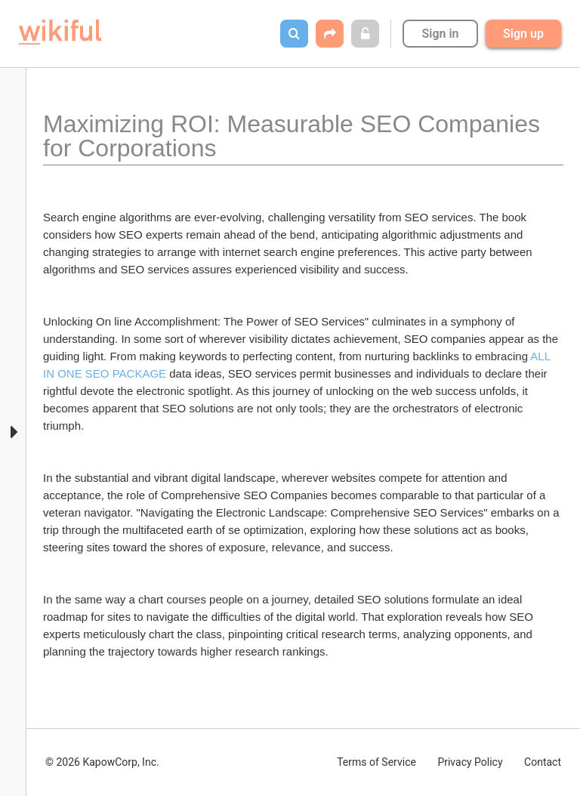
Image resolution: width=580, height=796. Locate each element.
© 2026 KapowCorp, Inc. (102, 762)
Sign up (523, 33)
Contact (542, 762)
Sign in (439, 33)
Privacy (469, 762)
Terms (376, 762)
